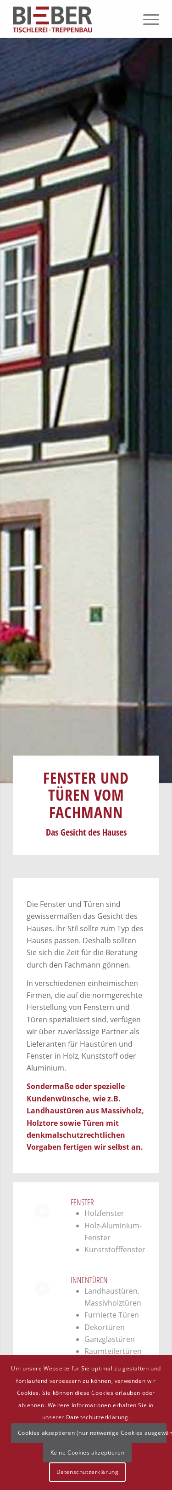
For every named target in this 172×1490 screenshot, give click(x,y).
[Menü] (146, 18)
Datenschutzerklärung (87, 1472)
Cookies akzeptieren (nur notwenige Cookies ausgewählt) (92, 1433)
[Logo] (71, 18)
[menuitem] (146, 18)
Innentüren (89, 1279)
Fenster (82, 1202)
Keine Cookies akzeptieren (87, 1452)
